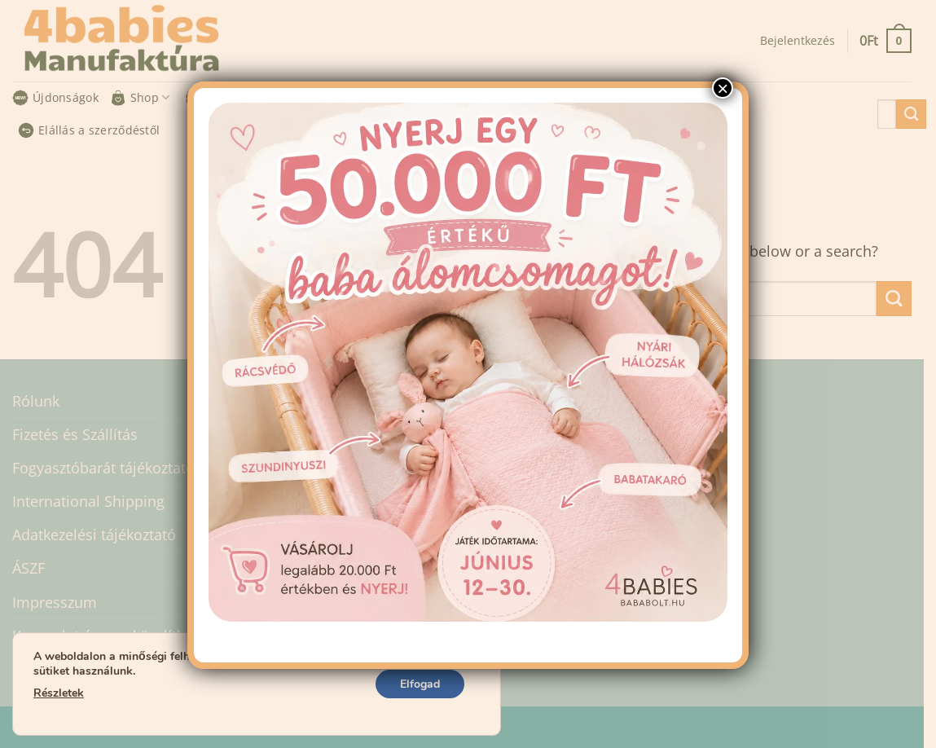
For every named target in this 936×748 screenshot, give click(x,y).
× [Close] (722, 88)
